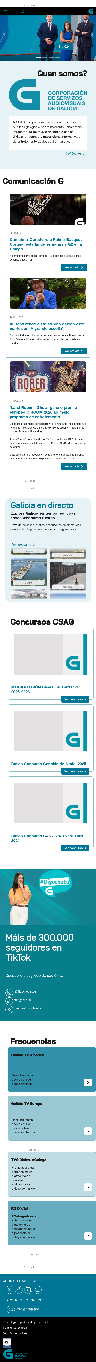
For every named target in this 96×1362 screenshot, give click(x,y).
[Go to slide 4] (57, 57)
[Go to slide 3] (51, 57)
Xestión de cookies (15, 1333)
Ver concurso (73, 699)
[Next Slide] (92, 34)
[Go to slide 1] (38, 57)
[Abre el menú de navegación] (5, 11)
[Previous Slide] (4, 34)
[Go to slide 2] (44, 57)
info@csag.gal (27, 1309)
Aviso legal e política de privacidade (26, 1322)
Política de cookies (15, 1328)
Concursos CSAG (42, 622)
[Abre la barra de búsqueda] (22, 11)
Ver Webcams (21, 544)
